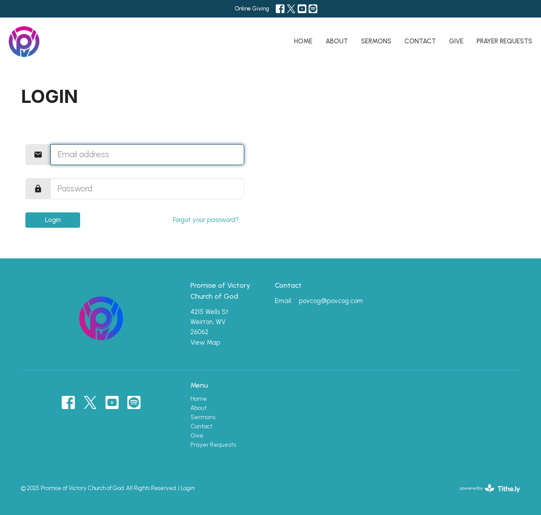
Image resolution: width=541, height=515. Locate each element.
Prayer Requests (504, 41)
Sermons (376, 41)
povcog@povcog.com (331, 301)
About (337, 41)
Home (303, 41)
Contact (420, 41)
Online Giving (252, 8)
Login (53, 220)
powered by (490, 488)
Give (456, 41)
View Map (205, 342)
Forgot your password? (206, 220)
